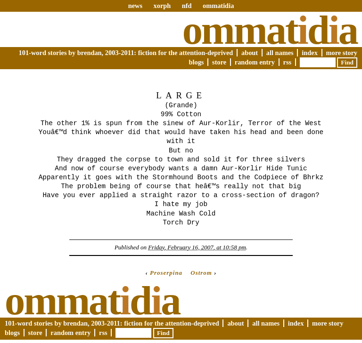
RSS (287, 62)
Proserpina (166, 272)
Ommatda (269, 30)
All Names (280, 52)
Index (310, 52)
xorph (162, 5)
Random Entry (255, 62)
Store (219, 62)
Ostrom (201, 272)
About (249, 52)
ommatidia (218, 5)
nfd (187, 5)
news (135, 5)
